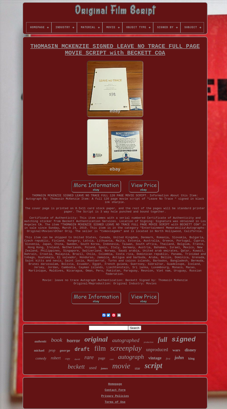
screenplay (126, 348)
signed (184, 339)
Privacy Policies (115, 396)
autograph (131, 356)
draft (82, 349)
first (168, 358)
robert (56, 358)
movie (121, 366)
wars (176, 350)
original (96, 339)
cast (112, 359)
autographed (125, 340)
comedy (40, 358)
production (149, 342)
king (191, 358)
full (162, 339)
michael (39, 350)
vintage (154, 358)
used (92, 368)
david (77, 359)
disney (190, 350)
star (137, 368)
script (153, 365)
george (65, 350)
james (104, 368)
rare (89, 357)
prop (52, 350)
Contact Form (115, 390)
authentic (41, 341)
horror (73, 340)
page (101, 358)
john (179, 357)
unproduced (157, 349)
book (56, 340)
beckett (76, 366)
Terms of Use (115, 402)
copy (67, 358)
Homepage (115, 384)
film (100, 348)
